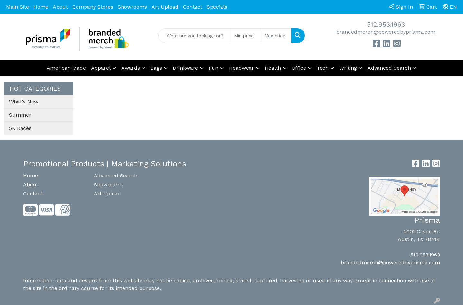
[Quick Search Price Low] (246, 35)
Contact (192, 7)
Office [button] (299, 68)
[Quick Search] (194, 35)
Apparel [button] (101, 68)
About (60, 7)
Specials (217, 7)
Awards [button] (130, 68)
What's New (23, 102)
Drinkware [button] (185, 68)
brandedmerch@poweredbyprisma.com (385, 32)
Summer (20, 115)
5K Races (20, 128)
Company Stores (92, 7)
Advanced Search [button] (389, 68)
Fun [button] (213, 68)
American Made (66, 68)
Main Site (17, 7)
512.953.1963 (386, 24)
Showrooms (132, 7)
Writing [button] (348, 68)
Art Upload (164, 7)
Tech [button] (323, 68)
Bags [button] (156, 68)
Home (40, 7)
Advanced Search (115, 176)
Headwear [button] (241, 68)
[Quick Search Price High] (276, 35)
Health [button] (273, 68)
